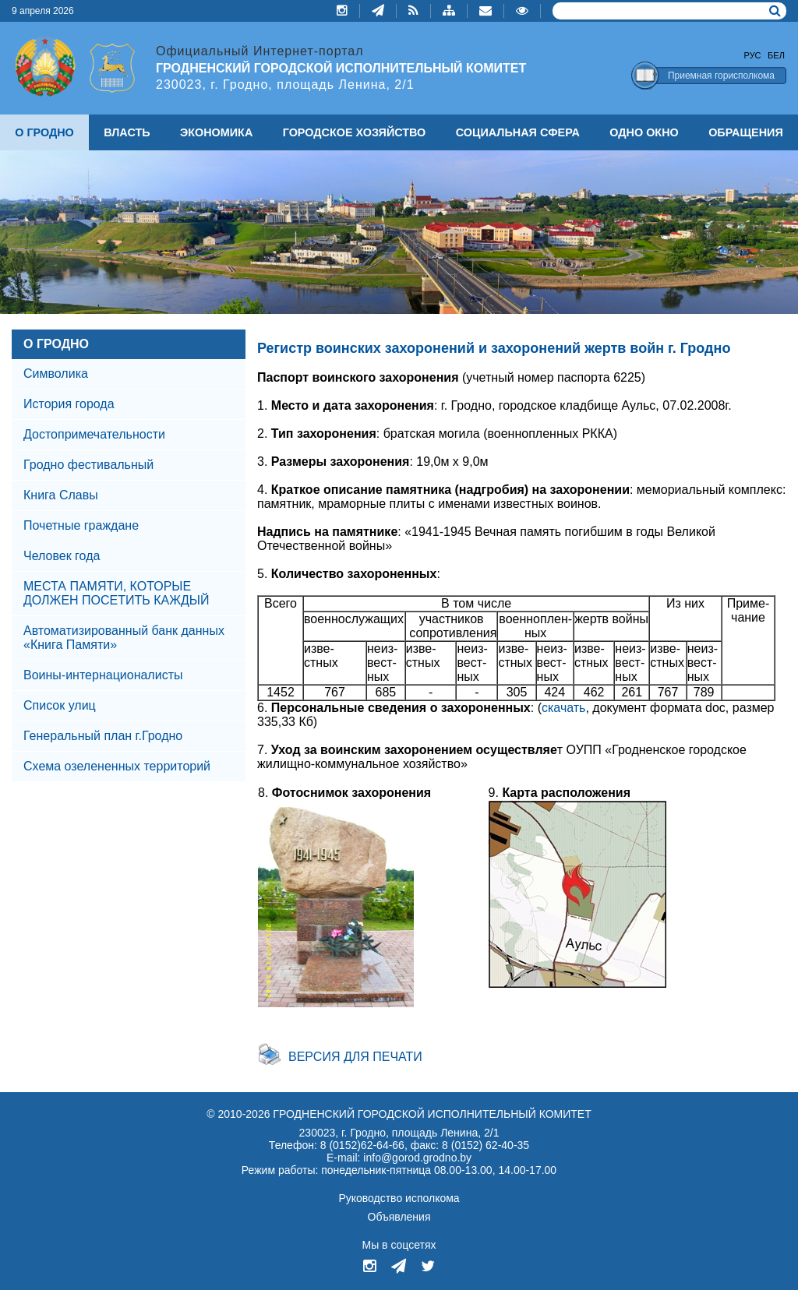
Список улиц (59, 705)
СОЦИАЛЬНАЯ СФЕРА (518, 132)
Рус (752, 55)
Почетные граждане (81, 525)
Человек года (61, 555)
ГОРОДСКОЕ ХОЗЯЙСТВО (354, 132)
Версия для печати (355, 1056)
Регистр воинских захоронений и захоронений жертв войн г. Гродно (493, 348)
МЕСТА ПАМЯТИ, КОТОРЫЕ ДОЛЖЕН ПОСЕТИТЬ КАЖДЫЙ (116, 593)
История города (69, 404)
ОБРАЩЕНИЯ (745, 132)
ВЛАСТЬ (127, 132)
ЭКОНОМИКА (216, 132)
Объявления (399, 1217)
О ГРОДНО (56, 344)
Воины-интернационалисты (102, 675)
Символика (55, 373)
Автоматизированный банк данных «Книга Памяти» (123, 637)
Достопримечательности (94, 434)
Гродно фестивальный (88, 464)
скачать (563, 707)
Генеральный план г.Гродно (102, 735)
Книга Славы (60, 495)
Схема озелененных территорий (116, 766)
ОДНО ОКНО (643, 132)
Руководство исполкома (398, 1198)
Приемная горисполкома (721, 75)
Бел (776, 55)
